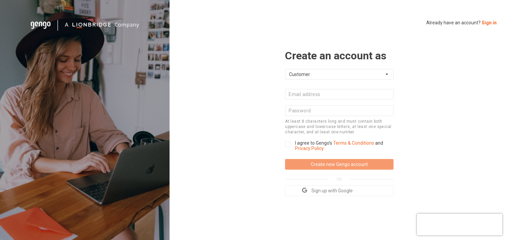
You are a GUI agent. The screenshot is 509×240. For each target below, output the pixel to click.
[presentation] (459, 224)
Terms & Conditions (354, 143)
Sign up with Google (327, 190)
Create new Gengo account (339, 164)
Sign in (489, 22)
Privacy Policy (309, 148)
